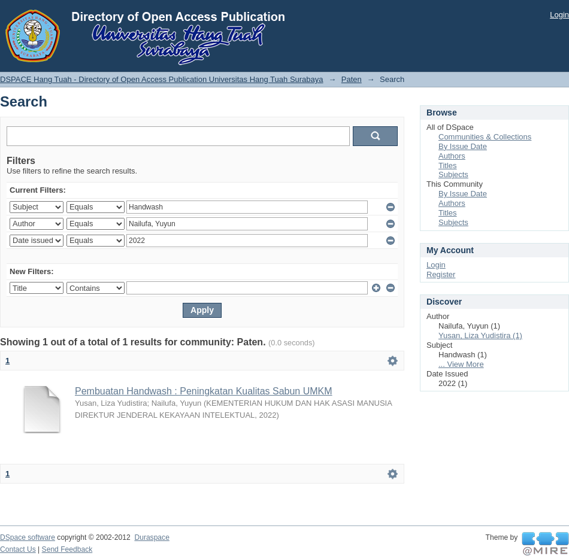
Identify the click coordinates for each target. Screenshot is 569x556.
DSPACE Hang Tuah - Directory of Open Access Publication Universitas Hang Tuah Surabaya (161, 79)
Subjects (453, 174)
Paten (351, 79)
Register (440, 274)
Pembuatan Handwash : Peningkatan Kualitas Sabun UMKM (203, 391)
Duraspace (151, 537)
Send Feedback (67, 549)
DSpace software (27, 537)
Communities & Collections (484, 136)
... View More (461, 364)
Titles (447, 165)
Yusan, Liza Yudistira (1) (480, 335)
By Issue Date (462, 146)
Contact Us (18, 549)
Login (559, 14)
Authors (451, 155)
